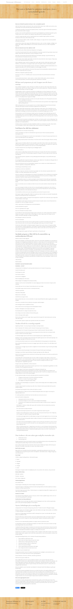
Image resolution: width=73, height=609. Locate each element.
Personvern (27, 603)
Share (17, 587)
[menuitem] (26, 2)
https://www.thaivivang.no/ (45, 603)
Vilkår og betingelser (28, 604)
